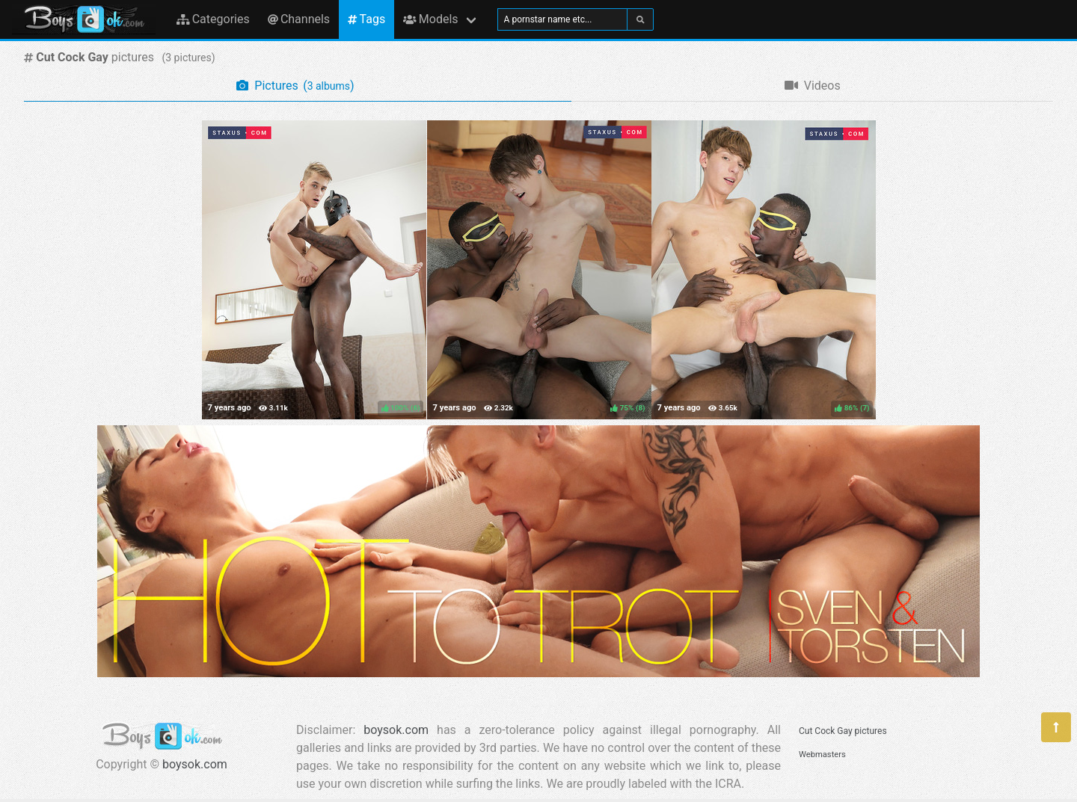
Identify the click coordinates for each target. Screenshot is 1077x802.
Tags (366, 19)
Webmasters (822, 754)
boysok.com (194, 764)
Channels (299, 19)
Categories (213, 19)
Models (430, 19)
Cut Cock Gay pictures (843, 731)
